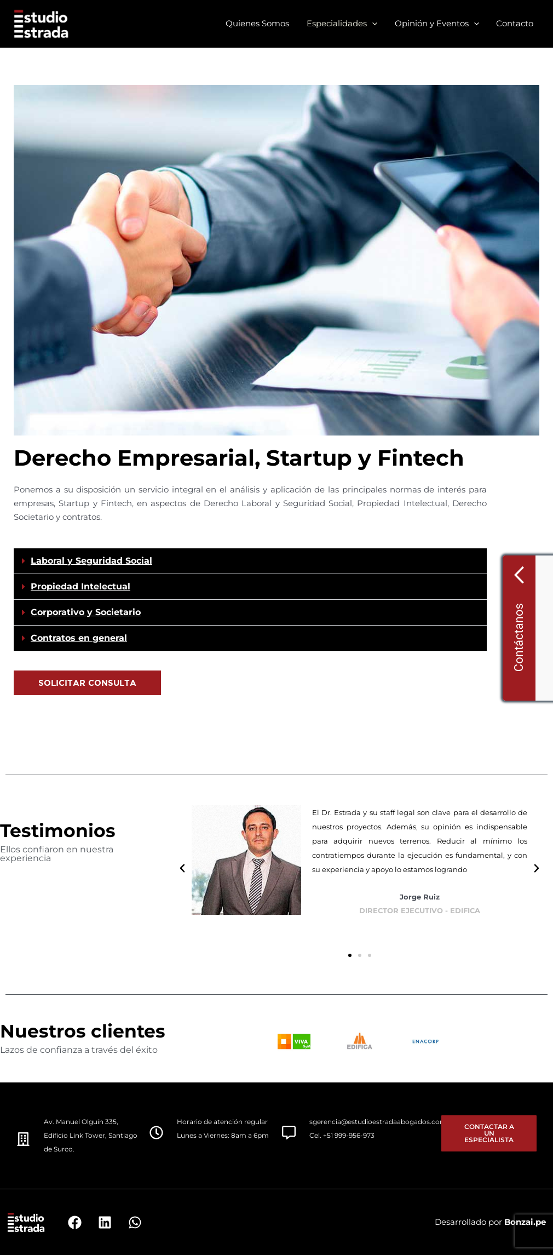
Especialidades (344, 23)
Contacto (515, 23)
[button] (250, 561)
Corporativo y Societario (86, 612)
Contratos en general (79, 638)
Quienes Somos (260, 23)
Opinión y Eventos (438, 23)
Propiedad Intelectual (80, 586)
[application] (374, 23)
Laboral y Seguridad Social (91, 560)
